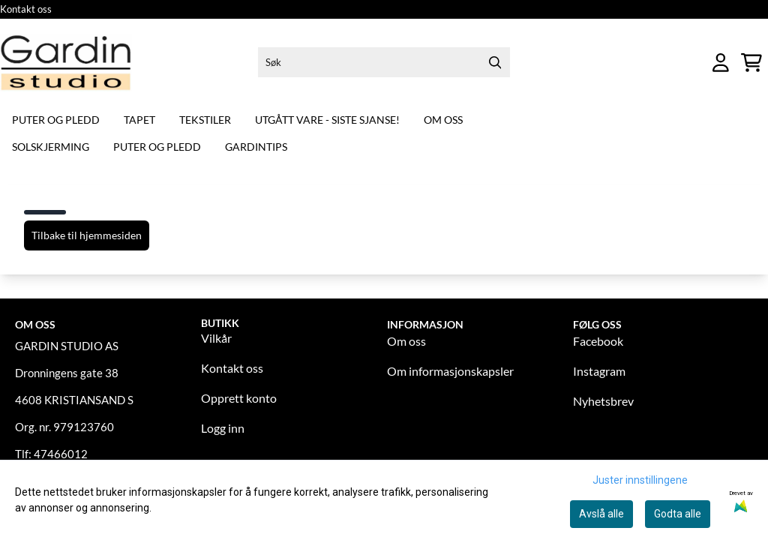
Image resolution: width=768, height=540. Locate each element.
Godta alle (677, 514)
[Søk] (384, 62)
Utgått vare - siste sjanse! (327, 119)
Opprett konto (239, 398)
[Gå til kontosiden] (720, 62)
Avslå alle (601, 514)
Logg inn (222, 428)
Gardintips (256, 146)
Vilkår (216, 338)
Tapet (139, 119)
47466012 (61, 453)
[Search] (495, 62)
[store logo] (66, 63)
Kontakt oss (26, 9)
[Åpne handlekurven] (751, 62)
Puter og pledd (56, 119)
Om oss (443, 119)
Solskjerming (50, 146)
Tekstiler (205, 119)
